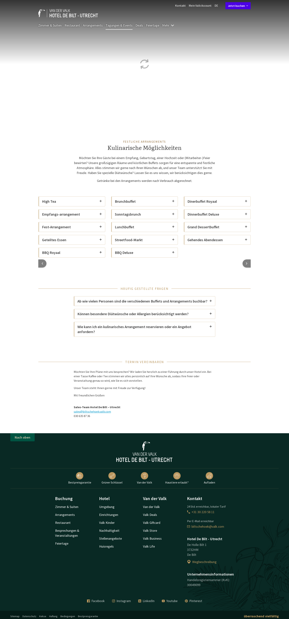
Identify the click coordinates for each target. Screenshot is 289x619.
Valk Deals (150, 515)
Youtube (169, 601)
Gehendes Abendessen (217, 240)
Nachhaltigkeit (109, 530)
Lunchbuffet (145, 227)
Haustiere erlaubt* (177, 478)
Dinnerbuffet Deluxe (217, 214)
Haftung (53, 616)
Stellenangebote (110, 538)
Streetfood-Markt (145, 240)
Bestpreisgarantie (79, 478)
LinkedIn (146, 601)
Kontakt (180, 5)
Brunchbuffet (145, 201)
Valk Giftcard (151, 522)
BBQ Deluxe (145, 252)
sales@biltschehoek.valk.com (92, 411)
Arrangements (93, 25)
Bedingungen (67, 616)
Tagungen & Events (119, 25)
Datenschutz (29, 616)
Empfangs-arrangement (72, 214)
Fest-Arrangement (72, 227)
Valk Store (150, 530)
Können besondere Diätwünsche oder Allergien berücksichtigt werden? (144, 314)
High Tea (72, 201)
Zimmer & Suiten (50, 25)
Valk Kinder (107, 522)
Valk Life (149, 546)
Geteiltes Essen (72, 240)
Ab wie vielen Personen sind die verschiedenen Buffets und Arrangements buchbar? (144, 301)
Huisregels (106, 546)
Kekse (42, 616)
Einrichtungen (108, 515)
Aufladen (209, 478)
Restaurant (72, 25)
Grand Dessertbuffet (217, 227)
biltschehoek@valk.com (205, 526)
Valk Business (152, 538)
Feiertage (152, 25)
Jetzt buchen (238, 6)
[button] (42, 263)
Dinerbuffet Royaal (217, 201)
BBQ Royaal (72, 252)
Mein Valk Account (200, 5)
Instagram (121, 601)
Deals (139, 25)
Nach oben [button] (22, 437)
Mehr (168, 25)
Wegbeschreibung (202, 562)
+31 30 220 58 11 (201, 512)
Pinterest (193, 601)
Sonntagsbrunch (145, 214)
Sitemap (15, 616)
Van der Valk (144, 478)
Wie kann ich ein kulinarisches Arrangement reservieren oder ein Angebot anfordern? (144, 329)
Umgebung (106, 507)
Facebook (96, 601)
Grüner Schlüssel (112, 478)
